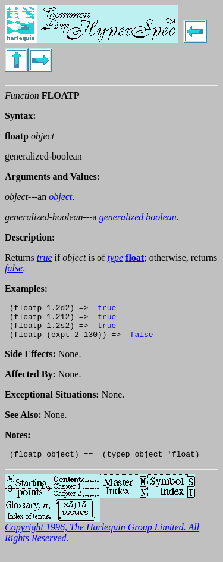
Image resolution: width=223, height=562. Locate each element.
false (141, 341)
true (107, 309)
